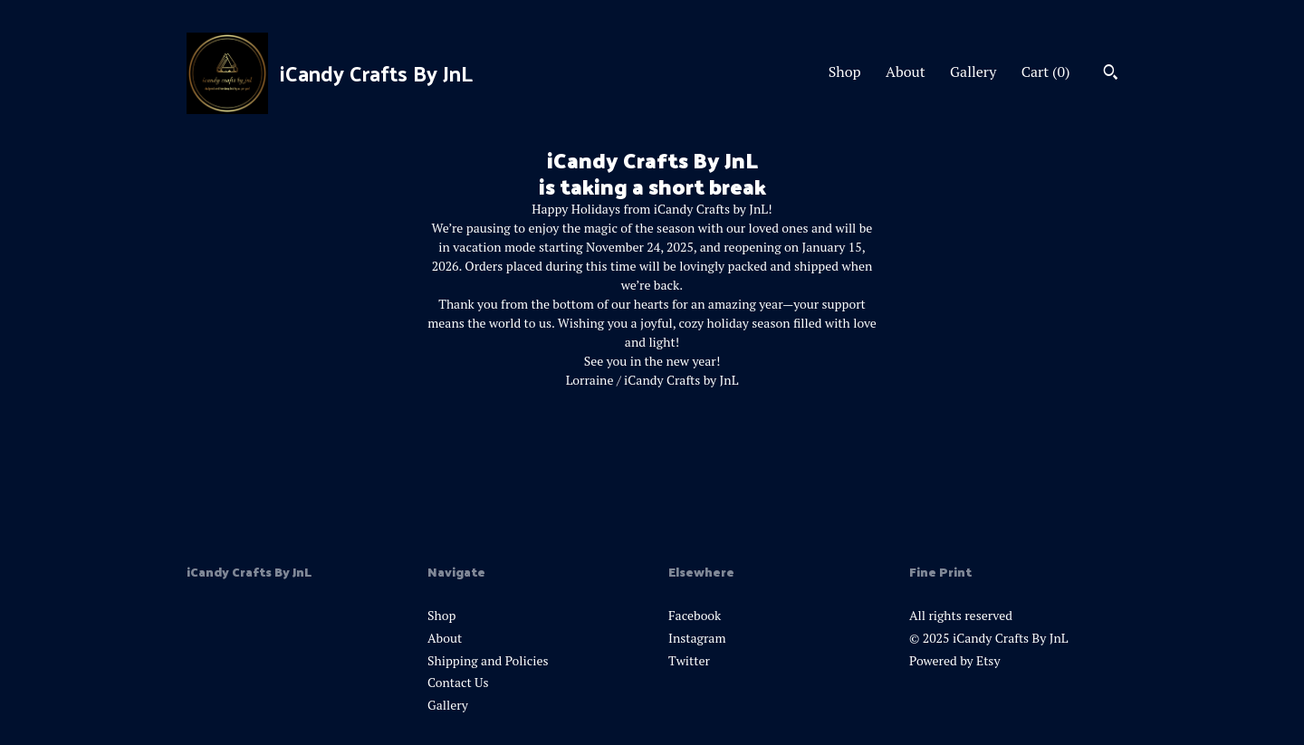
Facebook (694, 615)
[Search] (1110, 74)
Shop (845, 71)
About (905, 71)
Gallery (973, 71)
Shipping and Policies (488, 660)
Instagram (696, 637)
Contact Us (458, 682)
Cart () (1045, 71)
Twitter (689, 660)
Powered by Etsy (954, 660)
